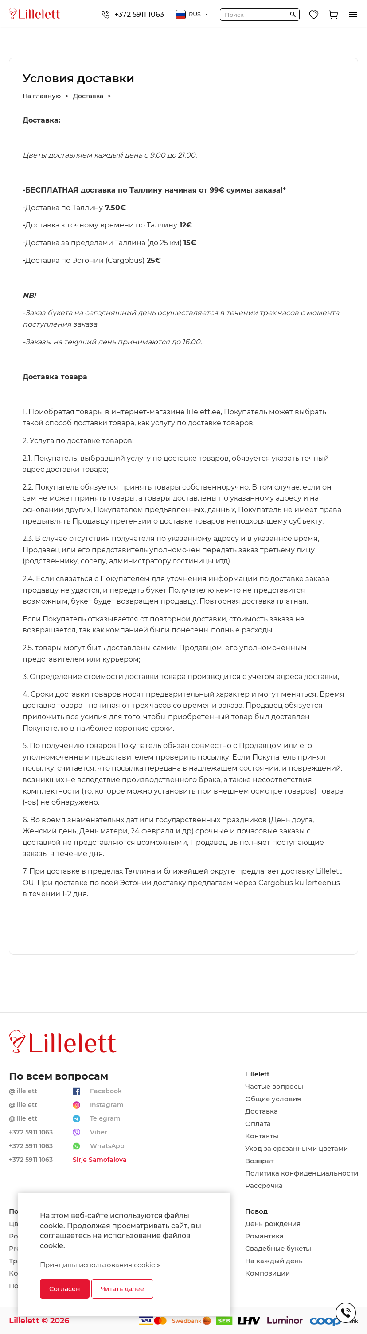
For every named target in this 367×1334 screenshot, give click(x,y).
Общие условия (273, 1099)
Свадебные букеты (278, 1249)
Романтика (264, 1236)
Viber (98, 1132)
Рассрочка (264, 1186)
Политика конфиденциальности (301, 1173)
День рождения (273, 1224)
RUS (191, 14)
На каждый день (274, 1261)
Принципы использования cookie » (100, 1265)
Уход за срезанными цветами (296, 1149)
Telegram (105, 1118)
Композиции (267, 1273)
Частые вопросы (274, 1087)
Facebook (106, 1091)
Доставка (261, 1111)
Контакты (261, 1136)
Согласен (64, 1289)
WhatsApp (107, 1146)
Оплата (258, 1124)
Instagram (107, 1105)
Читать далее (122, 1289)
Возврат (259, 1161)
